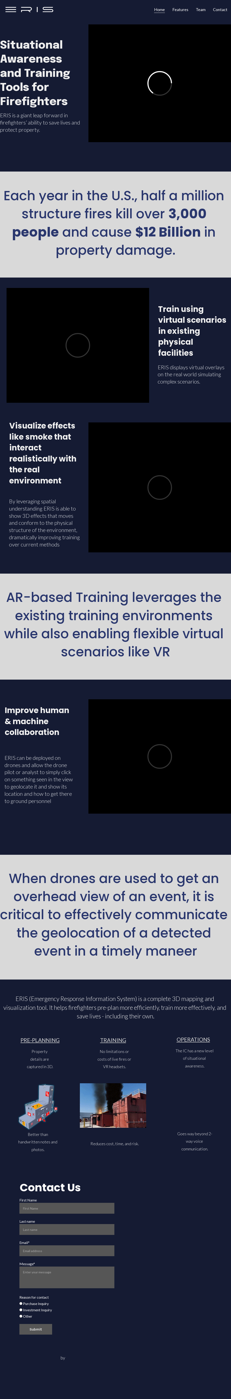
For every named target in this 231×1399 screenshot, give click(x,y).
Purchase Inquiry (34, 1303)
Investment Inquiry (35, 1310)
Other (25, 1316)
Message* (27, 1264)
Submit (36, 1329)
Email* (24, 1242)
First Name (28, 1200)
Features (180, 9)
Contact (220, 9)
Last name (27, 1221)
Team (201, 9)
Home (159, 9)
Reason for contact (34, 1297)
